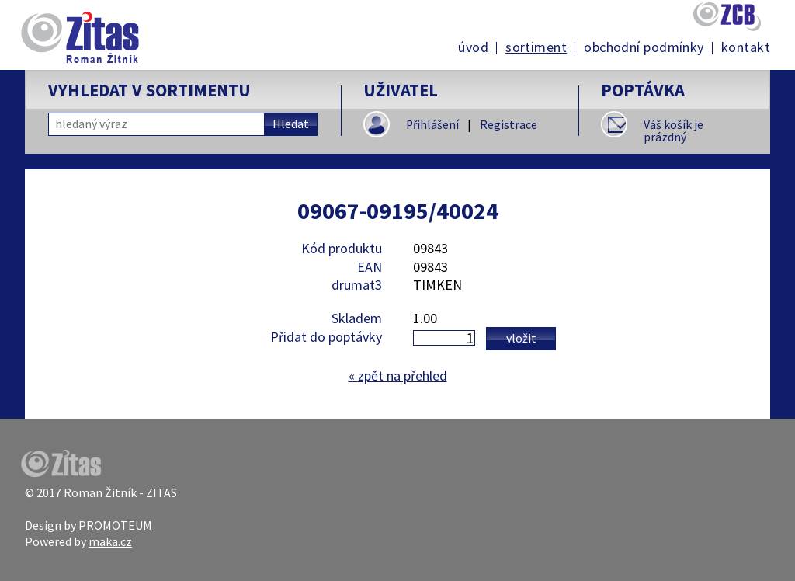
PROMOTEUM (115, 525)
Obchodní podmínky (644, 47)
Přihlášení (432, 124)
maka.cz (110, 541)
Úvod (473, 47)
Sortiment (536, 47)
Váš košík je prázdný (673, 130)
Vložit (521, 338)
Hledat (291, 124)
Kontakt (745, 47)
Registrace (508, 124)
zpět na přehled (398, 375)
